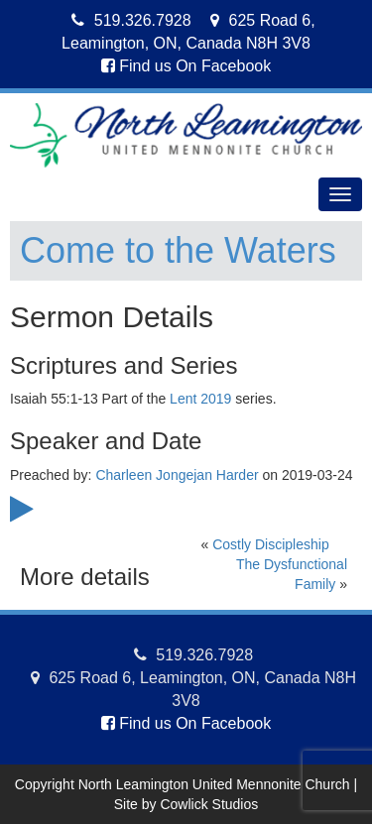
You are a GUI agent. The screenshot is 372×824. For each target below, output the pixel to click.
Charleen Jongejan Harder (176, 475)
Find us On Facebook (186, 66)
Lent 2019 (200, 399)
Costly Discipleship (270, 544)
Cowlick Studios (209, 804)
